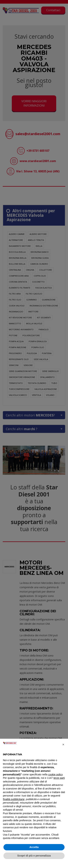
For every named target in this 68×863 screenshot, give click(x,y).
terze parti (59, 777)
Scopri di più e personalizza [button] (34, 855)
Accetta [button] (34, 847)
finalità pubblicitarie (13, 799)
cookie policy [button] (55, 774)
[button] (63, 744)
